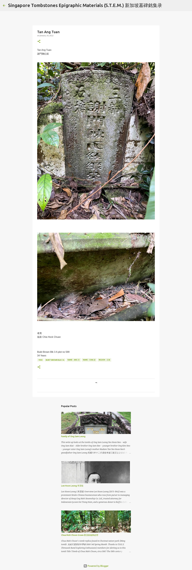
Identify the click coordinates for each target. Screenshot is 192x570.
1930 (40, 360)
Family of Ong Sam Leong (73, 436)
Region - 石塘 (104, 360)
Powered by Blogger (96, 566)
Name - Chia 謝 (89, 360)
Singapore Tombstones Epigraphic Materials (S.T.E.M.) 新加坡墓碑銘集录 (85, 5)
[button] (39, 42)
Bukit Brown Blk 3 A (55, 360)
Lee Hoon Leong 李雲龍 (72, 486)
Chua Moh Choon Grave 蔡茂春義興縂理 (79, 535)
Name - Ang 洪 (74, 360)
